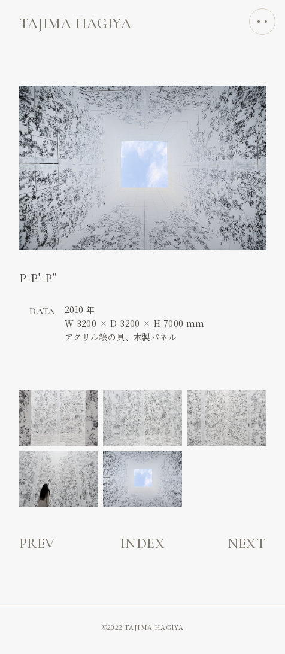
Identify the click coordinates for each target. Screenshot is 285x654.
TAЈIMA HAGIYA (75, 24)
